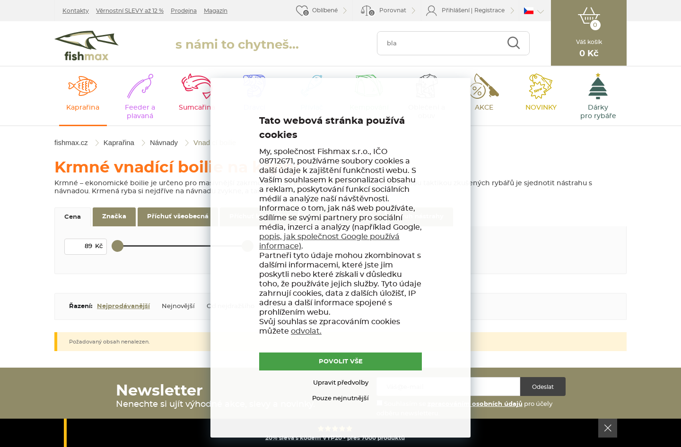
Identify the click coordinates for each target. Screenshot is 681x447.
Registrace (489, 10)
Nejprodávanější (123, 306)
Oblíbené (325, 10)
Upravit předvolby (340, 383)
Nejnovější (178, 306)
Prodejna (184, 11)
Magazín (215, 11)
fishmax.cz (86, 45)
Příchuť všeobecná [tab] (178, 217)
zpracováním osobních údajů (475, 404)
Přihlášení (456, 10)
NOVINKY (541, 107)
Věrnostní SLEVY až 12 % (130, 11)
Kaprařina (82, 107)
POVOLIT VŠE (341, 362)
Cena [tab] (72, 217)
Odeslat (543, 387)
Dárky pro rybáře (598, 112)
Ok (607, 428)
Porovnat (387, 12)
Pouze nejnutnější (340, 398)
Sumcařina (197, 107)
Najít (513, 43)
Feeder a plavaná (140, 112)
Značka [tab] (114, 217)
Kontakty (75, 11)
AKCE (484, 107)
